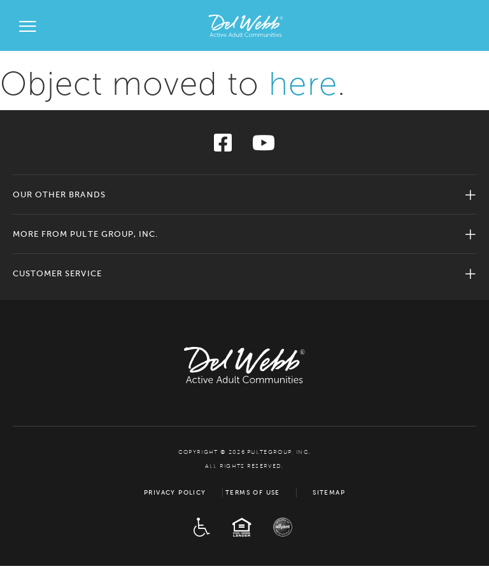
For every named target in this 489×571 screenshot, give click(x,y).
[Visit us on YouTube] (263, 146)
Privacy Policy (175, 492)
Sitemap (329, 492)
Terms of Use (252, 492)
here (303, 84)
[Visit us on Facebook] (223, 146)
